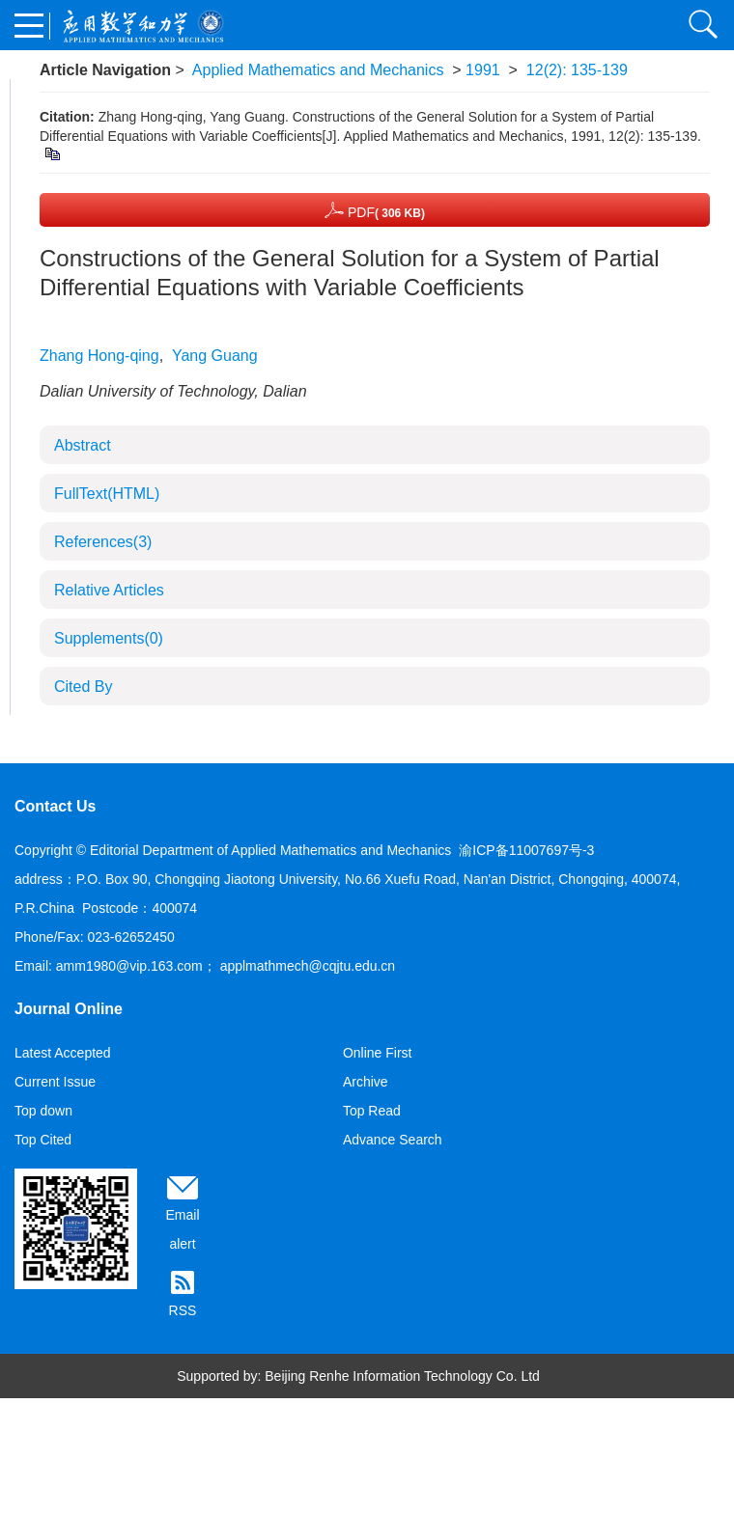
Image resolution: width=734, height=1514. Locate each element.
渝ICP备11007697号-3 (526, 850)
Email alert (182, 1229)
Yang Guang (215, 355)
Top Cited (42, 1139)
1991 (483, 70)
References (103, 542)
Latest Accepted (62, 1052)
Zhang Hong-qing (99, 355)
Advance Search (392, 1139)
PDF (375, 210)
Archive (365, 1081)
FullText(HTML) (106, 493)
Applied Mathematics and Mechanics (318, 70)
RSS (183, 1310)
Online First (377, 1052)
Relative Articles (109, 590)
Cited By (83, 686)
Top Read (372, 1110)
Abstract (82, 445)
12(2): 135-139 (577, 70)
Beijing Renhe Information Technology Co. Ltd (402, 1376)
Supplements (108, 638)
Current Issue (55, 1081)
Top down (43, 1110)
